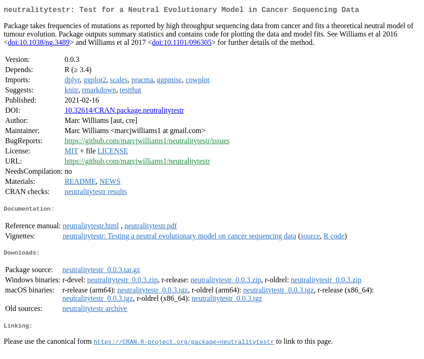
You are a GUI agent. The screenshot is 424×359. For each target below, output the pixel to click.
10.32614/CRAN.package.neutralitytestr (124, 112)
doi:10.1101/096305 (182, 44)
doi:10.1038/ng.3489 (38, 44)
